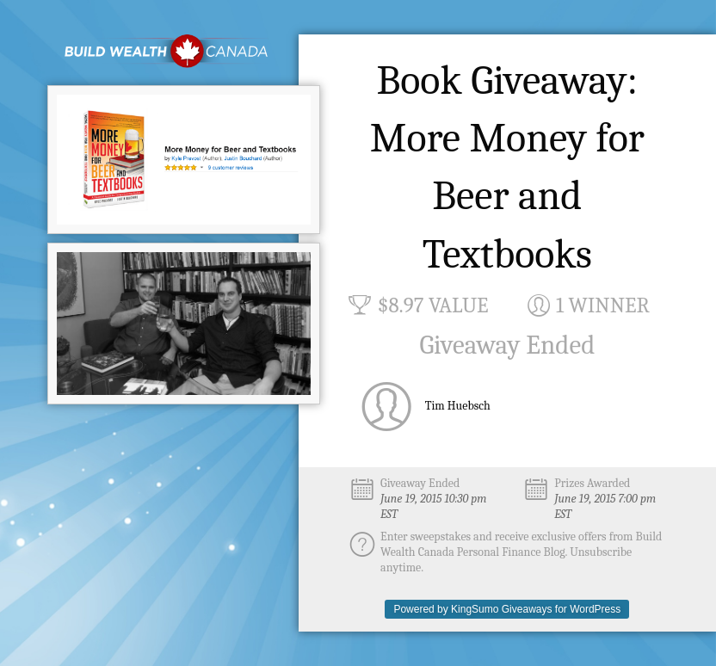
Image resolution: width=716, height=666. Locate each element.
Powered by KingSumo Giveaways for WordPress (506, 609)
